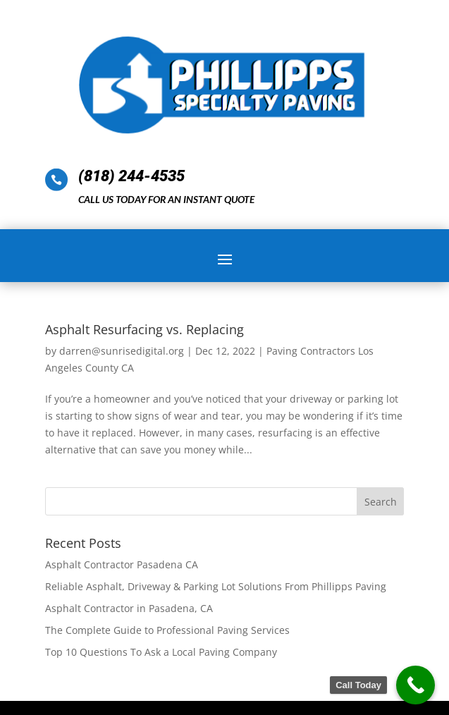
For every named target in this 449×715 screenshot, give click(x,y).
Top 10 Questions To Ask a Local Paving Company (161, 652)
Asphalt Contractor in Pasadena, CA (129, 608)
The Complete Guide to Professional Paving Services (167, 630)
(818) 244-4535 (131, 176)
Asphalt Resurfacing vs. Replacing (144, 329)
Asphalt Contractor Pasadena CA (121, 564)
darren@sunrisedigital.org (121, 351)
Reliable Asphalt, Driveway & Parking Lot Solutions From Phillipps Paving (215, 586)
